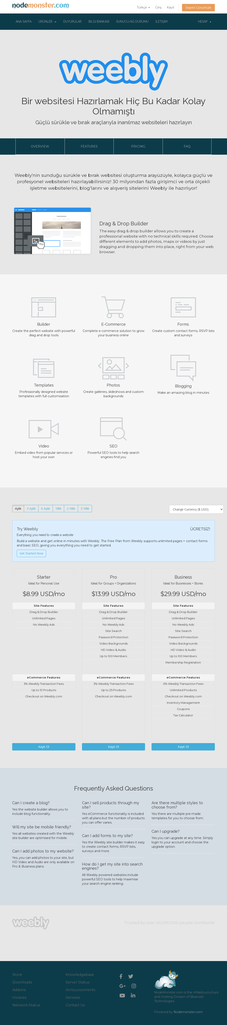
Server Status (77, 982)
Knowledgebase (80, 975)
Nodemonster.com (188, 1012)
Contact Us (75, 1005)
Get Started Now (31, 553)
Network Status (26, 1005)
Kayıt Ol (43, 747)
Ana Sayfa (24, 21)
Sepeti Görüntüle (198, 8)
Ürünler (47, 21)
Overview (40, 146)
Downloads (22, 982)
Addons (19, 990)
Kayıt (170, 7)
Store (17, 975)
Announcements (80, 990)
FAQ (187, 146)
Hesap (204, 21)
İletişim (161, 21)
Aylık (18, 508)
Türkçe (143, 7)
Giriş (158, 7)
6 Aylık (45, 508)
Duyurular (72, 21)
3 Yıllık (85, 508)
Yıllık (58, 508)
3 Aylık (31, 508)
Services (73, 997)
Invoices (19, 997)
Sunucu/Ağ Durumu (132, 21)
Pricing (138, 146)
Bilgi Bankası (98, 21)
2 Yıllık (71, 508)
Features (89, 146)
